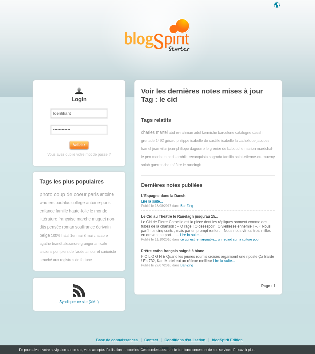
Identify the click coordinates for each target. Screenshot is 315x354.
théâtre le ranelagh (185, 165)
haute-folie (79, 211)
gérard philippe (177, 140)
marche (84, 219)
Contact (151, 340)
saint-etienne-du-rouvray (255, 157)
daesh (257, 132)
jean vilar (159, 148)
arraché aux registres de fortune (66, 260)
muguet (99, 219)
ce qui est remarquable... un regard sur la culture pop (219, 239)
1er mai (76, 235)
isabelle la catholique (238, 140)
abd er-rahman (181, 132)
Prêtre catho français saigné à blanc (172, 251)
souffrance (85, 227)
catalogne (243, 132)
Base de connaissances (117, 340)
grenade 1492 (152, 140)
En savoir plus (243, 350)
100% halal (60, 235)
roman (68, 227)
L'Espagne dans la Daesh (163, 196)
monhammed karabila (170, 157)
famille (62, 211)
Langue (277, 5)
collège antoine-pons (90, 202)
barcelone (226, 132)
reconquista (198, 157)
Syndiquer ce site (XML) (79, 302)
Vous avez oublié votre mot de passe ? (79, 154)
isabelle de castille (205, 140)
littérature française (58, 219)
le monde (98, 211)
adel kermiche (205, 132)
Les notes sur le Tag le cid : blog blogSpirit (157, 35)
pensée (54, 227)
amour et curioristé (101, 251)
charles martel (154, 132)
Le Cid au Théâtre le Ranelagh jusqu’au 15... (179, 216)
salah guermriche (155, 165)
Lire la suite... (152, 201)
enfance (47, 211)
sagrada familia (221, 157)
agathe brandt (51, 243)
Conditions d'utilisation (185, 340)
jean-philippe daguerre (186, 148)
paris (93, 194)
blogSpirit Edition (227, 340)
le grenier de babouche (225, 148)
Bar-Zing (186, 206)
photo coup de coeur (63, 194)
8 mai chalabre (96, 235)
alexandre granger (78, 243)
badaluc (62, 202)
